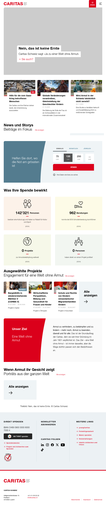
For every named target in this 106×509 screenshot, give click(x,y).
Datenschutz (98, 500)
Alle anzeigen (39, 130)
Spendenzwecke (12, 443)
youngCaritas (83, 428)
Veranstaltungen (84, 439)
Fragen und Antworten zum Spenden (16, 448)
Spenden (92, 3)
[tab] (60, 149)
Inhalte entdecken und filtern (86, 444)
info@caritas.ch (33, 497)
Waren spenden (84, 435)
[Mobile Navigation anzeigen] (100, 3)
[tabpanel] (73, 162)
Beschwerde (75, 500)
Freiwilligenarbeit (85, 431)
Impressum (87, 500)
